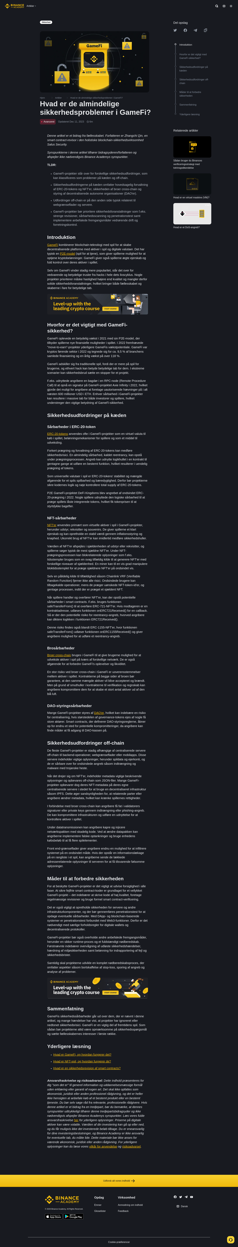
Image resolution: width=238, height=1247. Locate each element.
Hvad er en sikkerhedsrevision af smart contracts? (87, 1068)
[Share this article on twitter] (175, 30)
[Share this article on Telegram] (195, 30)
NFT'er (51, 525)
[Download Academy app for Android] (73, 1217)
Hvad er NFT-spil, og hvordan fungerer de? (82, 1061)
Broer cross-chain (59, 655)
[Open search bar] (216, 6)
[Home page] (14, 6)
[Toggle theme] (231, 6)
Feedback (123, 1211)
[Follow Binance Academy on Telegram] (186, 1197)
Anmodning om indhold (130, 1205)
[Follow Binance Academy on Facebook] (175, 1196)
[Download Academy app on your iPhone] (53, 1217)
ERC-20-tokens (57, 433)
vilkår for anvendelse (103, 1146)
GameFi (52, 244)
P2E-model (67, 253)
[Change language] (224, 6)
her (76, 1120)
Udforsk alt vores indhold (119, 1180)
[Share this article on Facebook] (185, 30)
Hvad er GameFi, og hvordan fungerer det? (82, 1054)
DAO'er (99, 712)
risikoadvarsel (131, 1146)
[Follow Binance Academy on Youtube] (191, 1197)
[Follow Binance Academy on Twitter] (180, 1197)
